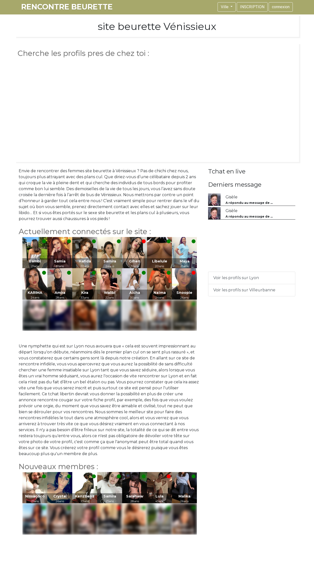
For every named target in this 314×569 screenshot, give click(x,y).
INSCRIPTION (252, 6)
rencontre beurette (67, 6)
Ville (225, 6)
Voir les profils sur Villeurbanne (244, 290)
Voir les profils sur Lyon (236, 277)
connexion (281, 6)
